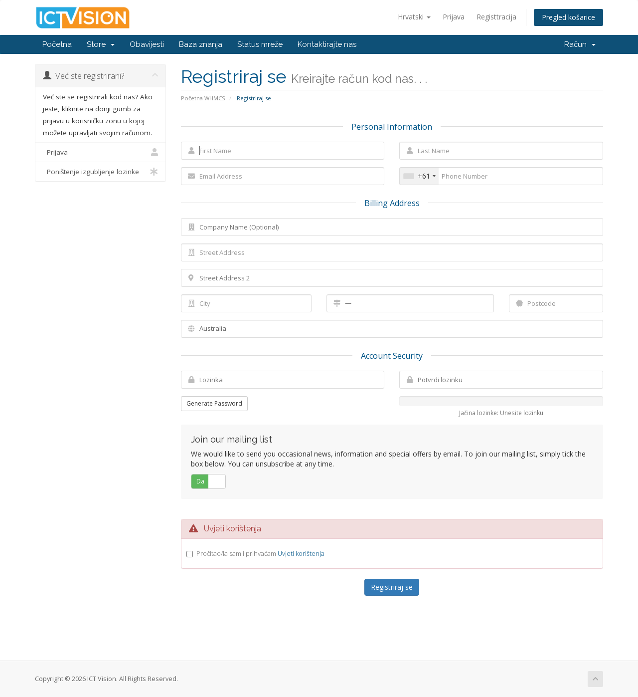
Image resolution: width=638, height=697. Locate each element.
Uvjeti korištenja (301, 553)
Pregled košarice (568, 17)
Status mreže (260, 44)
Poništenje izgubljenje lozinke (100, 172)
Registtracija (496, 16)
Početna (57, 44)
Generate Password (214, 403)
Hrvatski (414, 16)
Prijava (454, 16)
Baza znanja (200, 44)
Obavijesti (147, 44)
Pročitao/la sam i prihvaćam (260, 553)
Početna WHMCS (203, 98)
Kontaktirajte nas (327, 44)
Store (101, 44)
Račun (580, 44)
